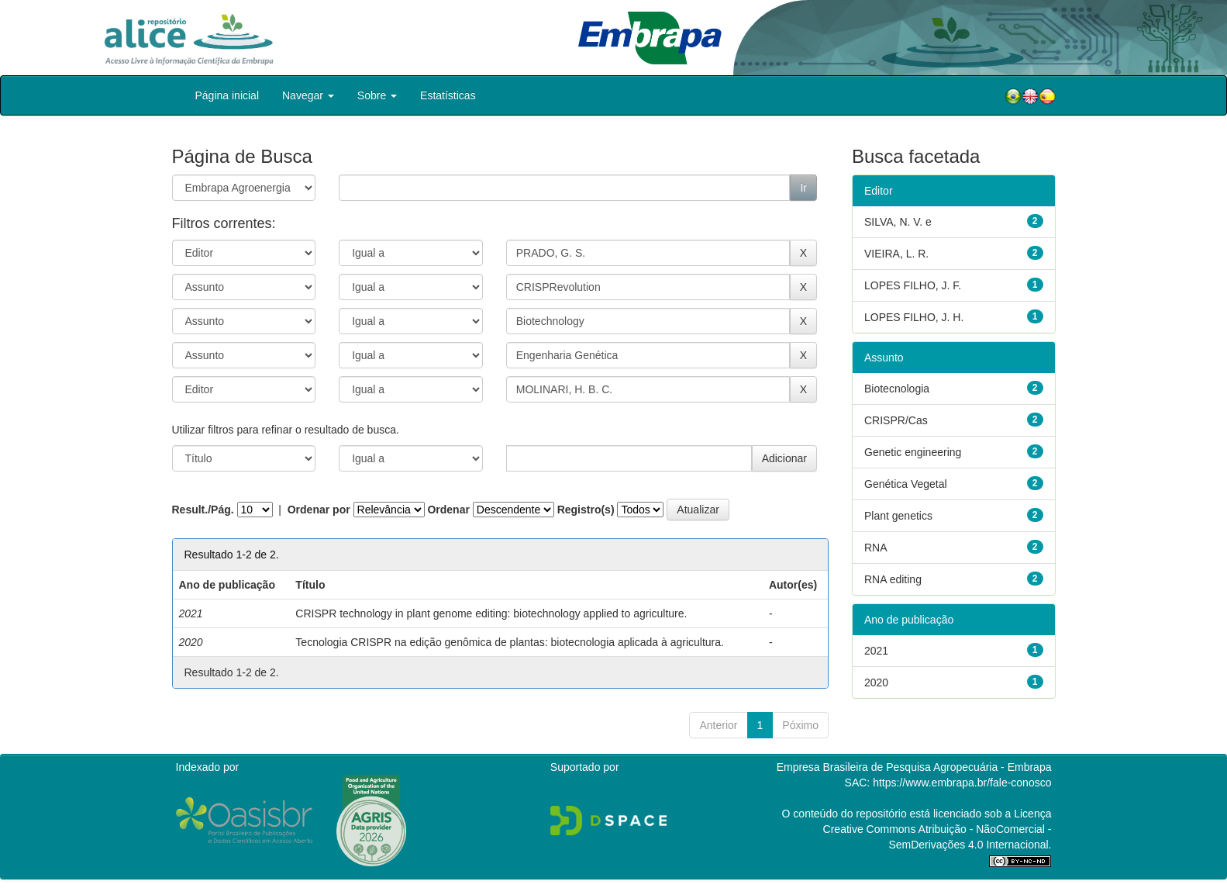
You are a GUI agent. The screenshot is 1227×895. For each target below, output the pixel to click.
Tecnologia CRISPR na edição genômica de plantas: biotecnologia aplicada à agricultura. (509, 642)
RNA (876, 547)
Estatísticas (448, 95)
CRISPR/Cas (896, 420)
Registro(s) (586, 509)
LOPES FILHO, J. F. (912, 285)
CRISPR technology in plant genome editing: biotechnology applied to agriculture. (491, 613)
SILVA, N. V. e (898, 222)
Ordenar (448, 509)
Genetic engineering (912, 452)
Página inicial (227, 95)
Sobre (377, 95)
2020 (876, 682)
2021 (876, 650)
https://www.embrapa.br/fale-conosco (962, 782)
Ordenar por (319, 509)
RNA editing (893, 579)
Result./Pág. (203, 509)
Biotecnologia (896, 388)
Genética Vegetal (905, 484)
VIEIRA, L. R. (896, 253)
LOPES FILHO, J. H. (913, 317)
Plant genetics (898, 516)
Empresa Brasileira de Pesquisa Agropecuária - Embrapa (914, 767)
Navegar (308, 95)
